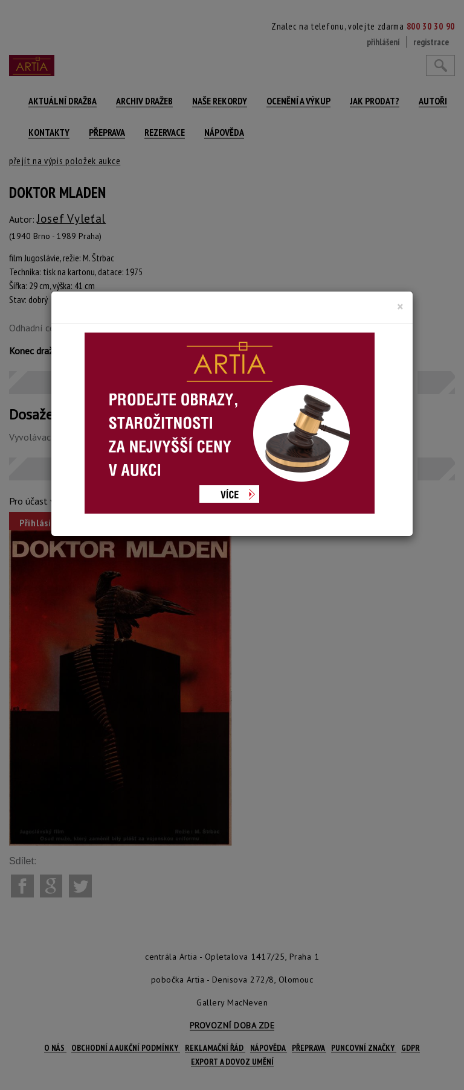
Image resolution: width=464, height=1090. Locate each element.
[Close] (400, 306)
